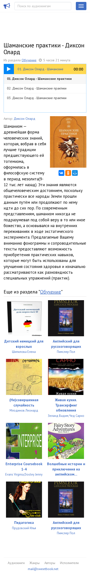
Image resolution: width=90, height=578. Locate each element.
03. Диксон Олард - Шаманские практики (36, 98)
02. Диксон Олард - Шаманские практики (36, 88)
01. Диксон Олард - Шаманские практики (39, 78)
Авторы (49, 563)
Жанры (35, 563)
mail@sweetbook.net (43, 569)
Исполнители (69, 563)
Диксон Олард (24, 118)
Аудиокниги (16, 563)
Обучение (29, 60)
